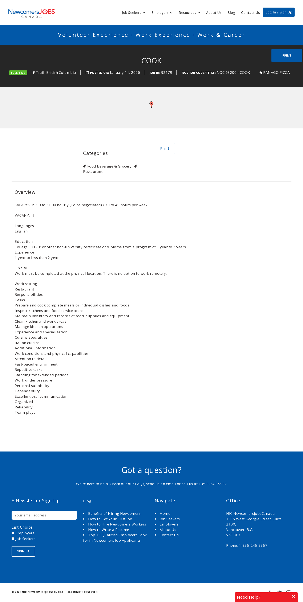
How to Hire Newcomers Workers (117, 524)
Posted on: (100, 73)
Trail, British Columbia (56, 72)
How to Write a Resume (108, 529)
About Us (214, 12)
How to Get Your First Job (110, 518)
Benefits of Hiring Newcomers (114, 513)
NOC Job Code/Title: (199, 73)
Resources (187, 12)
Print (286, 55)
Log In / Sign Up (278, 12)
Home (165, 513)
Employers (160, 12)
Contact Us (250, 12)
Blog (231, 12)
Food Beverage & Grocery (109, 166)
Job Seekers (131, 12)
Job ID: (155, 73)
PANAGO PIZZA (276, 72)
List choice (22, 527)
